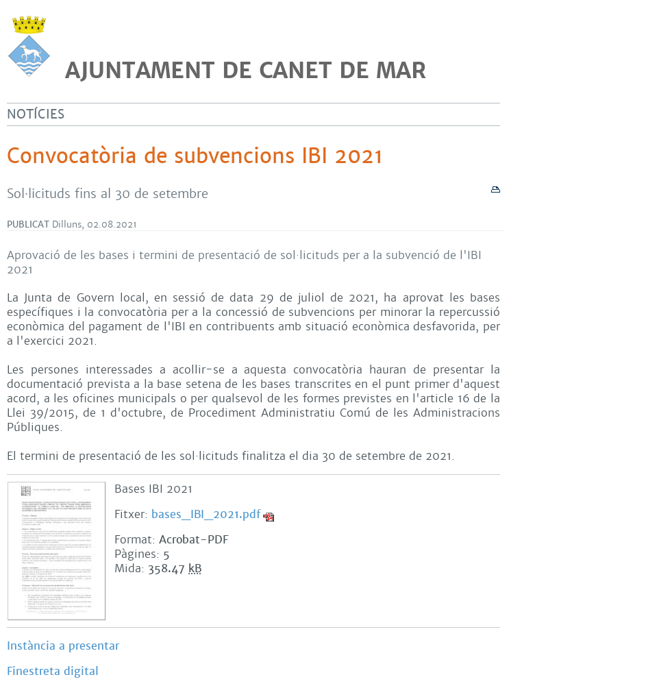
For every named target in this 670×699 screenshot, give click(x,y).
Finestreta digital (53, 671)
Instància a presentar (63, 646)
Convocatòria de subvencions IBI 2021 (195, 156)
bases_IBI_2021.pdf (205, 514)
